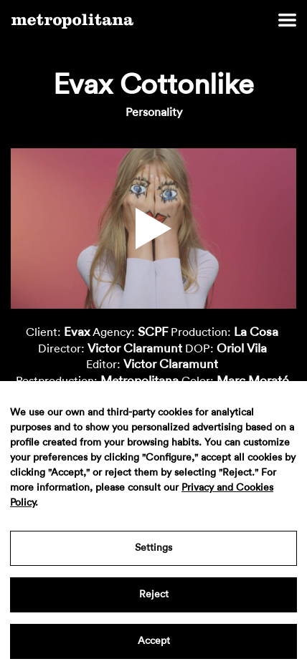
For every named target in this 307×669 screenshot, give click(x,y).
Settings (153, 548)
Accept (154, 641)
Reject (154, 594)
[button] (153, 228)
